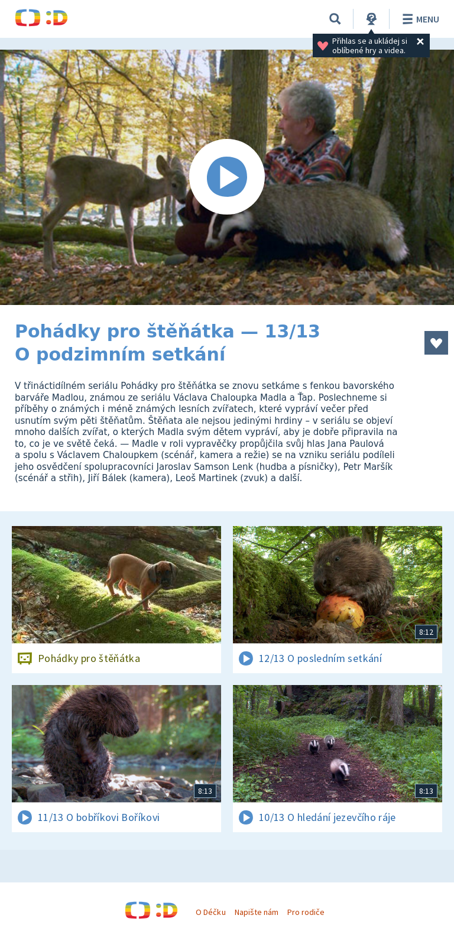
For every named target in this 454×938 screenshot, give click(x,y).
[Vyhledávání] (335, 19)
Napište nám (256, 912)
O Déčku (210, 912)
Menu (418, 19)
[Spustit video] (227, 177)
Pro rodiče (306, 912)
